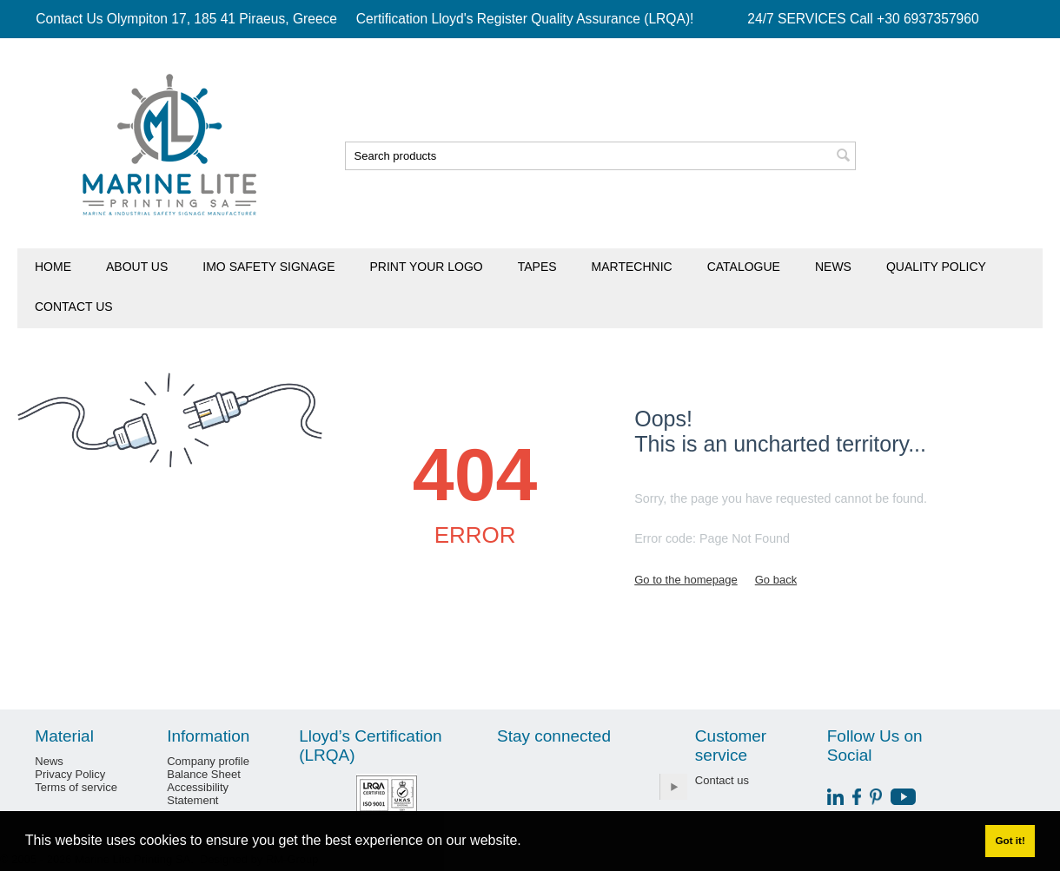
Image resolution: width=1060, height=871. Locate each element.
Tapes (537, 267)
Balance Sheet (204, 774)
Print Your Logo (426, 267)
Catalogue (743, 267)
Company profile (208, 761)
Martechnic (632, 267)
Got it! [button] (1009, 840)
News (833, 267)
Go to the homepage (686, 579)
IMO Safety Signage (268, 267)
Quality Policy (936, 267)
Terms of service (76, 787)
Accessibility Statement (198, 794)
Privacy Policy (70, 774)
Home (53, 267)
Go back (776, 579)
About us (137, 267)
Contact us (74, 306)
